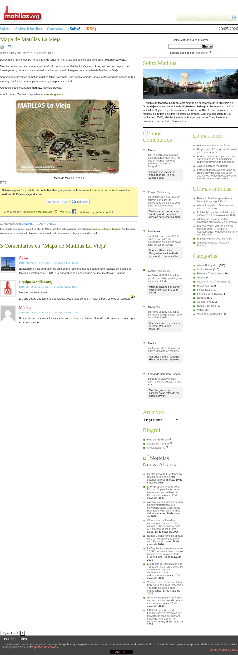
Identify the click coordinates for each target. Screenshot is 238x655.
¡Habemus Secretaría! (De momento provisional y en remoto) (217, 220)
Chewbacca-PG (156, 447)
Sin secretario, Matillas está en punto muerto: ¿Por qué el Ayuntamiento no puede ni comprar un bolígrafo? (164, 160)
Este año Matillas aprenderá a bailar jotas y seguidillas (214, 200)
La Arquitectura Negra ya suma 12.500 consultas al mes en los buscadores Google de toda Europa (165, 552)
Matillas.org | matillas (59, 13)
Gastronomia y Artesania (211, 281)
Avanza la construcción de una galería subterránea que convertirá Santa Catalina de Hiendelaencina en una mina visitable (165, 508)
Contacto (55, 29)
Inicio (5, 29)
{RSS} (90, 29)
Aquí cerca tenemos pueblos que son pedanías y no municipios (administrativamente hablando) (216, 159)
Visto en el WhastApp (209, 313)
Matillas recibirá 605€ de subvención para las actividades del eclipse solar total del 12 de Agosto (164, 201)
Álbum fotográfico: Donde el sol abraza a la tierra (215, 207)
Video (200, 309)
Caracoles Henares (158, 443)
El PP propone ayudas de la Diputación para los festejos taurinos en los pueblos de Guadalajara (163, 491)
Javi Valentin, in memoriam (212, 165)
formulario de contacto (104, 190)
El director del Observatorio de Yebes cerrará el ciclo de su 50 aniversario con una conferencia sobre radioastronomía (165, 569)
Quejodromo (204, 301)
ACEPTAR (121, 651)
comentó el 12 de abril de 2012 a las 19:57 (48, 286)
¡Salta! (74, 29)
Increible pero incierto (209, 293)
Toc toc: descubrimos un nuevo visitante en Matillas (164, 349)
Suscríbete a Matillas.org (37, 212)
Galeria (201, 277)
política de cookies (46, 647)
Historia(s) (26, 224)
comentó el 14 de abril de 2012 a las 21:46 (48, 312)
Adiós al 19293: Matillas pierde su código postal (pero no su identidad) (165, 278)
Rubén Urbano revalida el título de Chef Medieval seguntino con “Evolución (165, 538)
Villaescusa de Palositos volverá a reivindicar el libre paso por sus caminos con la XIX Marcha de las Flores (163, 524)
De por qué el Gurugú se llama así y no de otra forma (217, 150)
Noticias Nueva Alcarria (160, 461)
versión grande (53, 94)
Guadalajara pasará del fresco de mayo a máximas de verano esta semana (165, 600)
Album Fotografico (207, 265)
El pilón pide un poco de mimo (214, 238)
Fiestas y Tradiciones (209, 273)
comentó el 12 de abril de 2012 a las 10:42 (48, 263)
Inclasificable (204, 289)
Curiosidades (204, 269)
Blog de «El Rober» (158, 439)
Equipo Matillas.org (35, 282)
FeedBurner (201, 52)
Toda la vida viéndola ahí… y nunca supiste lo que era (164, 381)
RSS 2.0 (42, 233)
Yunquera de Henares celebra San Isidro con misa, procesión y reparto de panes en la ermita (165, 586)
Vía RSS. (66, 212)
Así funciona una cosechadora (214, 145)
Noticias (201, 297)
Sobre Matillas (28, 29)
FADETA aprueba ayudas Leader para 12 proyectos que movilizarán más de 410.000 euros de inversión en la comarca (164, 616)
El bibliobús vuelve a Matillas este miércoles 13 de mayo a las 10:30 (216, 213)
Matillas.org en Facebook (91, 212)
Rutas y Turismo (45, 224)
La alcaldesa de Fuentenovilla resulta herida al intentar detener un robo (164, 477)
